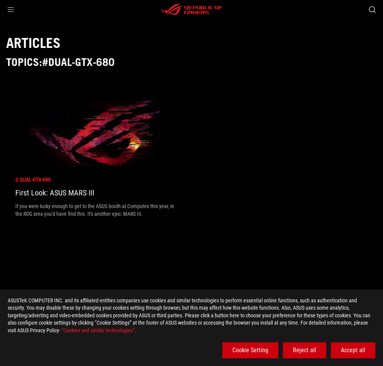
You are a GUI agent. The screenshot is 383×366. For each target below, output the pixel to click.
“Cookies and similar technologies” (98, 330)
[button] (10, 9)
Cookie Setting (250, 350)
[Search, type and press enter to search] (372, 9)
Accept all (353, 350)
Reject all (304, 350)
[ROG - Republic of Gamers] (191, 9)
